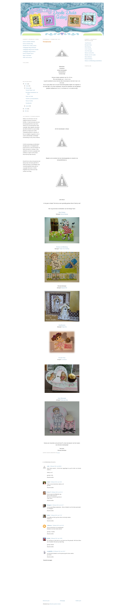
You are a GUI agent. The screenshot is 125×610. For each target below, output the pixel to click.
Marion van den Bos (89, 52)
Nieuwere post (46, 600)
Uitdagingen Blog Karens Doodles (30, 49)
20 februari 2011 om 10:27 (59, 551)
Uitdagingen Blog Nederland (29, 47)
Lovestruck (64, 359)
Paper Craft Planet (27, 55)
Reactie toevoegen (47, 560)
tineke (48, 515)
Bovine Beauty (64, 214)
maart (27, 85)
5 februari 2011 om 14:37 (58, 505)
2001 (26, 111)
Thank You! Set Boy (64, 248)
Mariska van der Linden (90, 54)
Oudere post (78, 600)
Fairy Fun (64, 327)
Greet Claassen (88, 49)
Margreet (49, 505)
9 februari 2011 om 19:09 (56, 538)
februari (28, 88)
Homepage (62, 600)
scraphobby (50, 551)
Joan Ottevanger (88, 50)
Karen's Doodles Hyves (28, 53)
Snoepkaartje (29, 103)
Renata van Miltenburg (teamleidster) (93, 60)
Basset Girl (64, 287)
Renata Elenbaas (88, 58)
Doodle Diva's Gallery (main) (29, 45)
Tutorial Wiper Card (30, 90)
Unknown (49, 525)
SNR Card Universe (27, 57)
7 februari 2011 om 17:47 (56, 515)
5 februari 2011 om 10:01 (56, 482)
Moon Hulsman (88, 56)
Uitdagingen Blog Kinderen (29, 51)
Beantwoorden (50, 477)
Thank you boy (64, 400)
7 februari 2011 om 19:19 (58, 525)
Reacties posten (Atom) (55, 604)
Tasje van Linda (29, 96)
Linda (48, 482)
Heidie (48, 538)
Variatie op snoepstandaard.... (32, 98)
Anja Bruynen (88, 43)
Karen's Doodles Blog (28, 43)
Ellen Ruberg (88, 47)
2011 (26, 83)
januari (27, 106)
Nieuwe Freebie (29, 100)
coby (48, 466)
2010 (26, 108)
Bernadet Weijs (62, 357)
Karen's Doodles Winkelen (29, 41)
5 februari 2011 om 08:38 (55, 466)
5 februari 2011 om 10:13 (57, 492)
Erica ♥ (49, 492)
